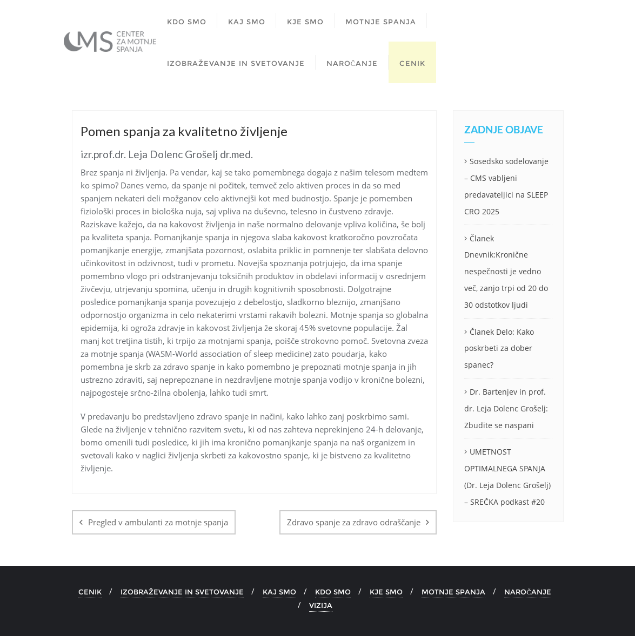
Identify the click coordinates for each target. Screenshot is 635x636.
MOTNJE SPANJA (453, 591)
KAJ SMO (279, 591)
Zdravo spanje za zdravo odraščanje (353, 522)
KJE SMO (386, 591)
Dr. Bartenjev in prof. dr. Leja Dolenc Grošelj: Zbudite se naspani (506, 408)
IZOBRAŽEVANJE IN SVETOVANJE (182, 591)
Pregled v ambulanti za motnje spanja (158, 522)
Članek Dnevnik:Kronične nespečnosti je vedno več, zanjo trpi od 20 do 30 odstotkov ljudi (506, 271)
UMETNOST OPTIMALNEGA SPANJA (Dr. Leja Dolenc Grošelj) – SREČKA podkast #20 (507, 476)
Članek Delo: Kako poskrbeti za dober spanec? (499, 348)
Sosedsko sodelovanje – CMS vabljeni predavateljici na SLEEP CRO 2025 (506, 186)
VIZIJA (320, 605)
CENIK (90, 591)
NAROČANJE (527, 591)
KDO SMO (333, 591)
